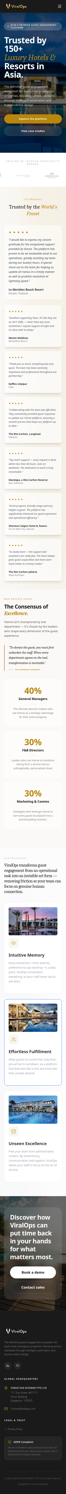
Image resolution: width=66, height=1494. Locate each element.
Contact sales (33, 1287)
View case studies (33, 131)
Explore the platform (33, 118)
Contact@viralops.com (23, 1408)
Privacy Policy (13, 1429)
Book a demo (33, 1272)
